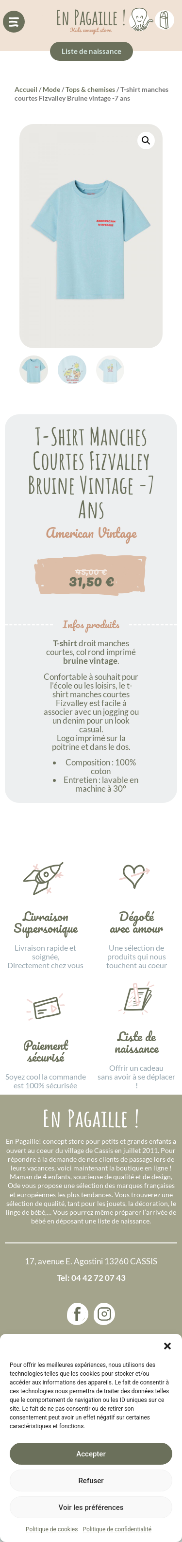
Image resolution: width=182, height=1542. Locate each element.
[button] (167, 1346)
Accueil (26, 89)
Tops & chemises (90, 89)
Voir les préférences (91, 1507)
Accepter (90, 1454)
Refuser (90, 1480)
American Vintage (91, 533)
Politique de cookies (52, 1529)
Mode (51, 89)
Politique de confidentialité (117, 1529)
